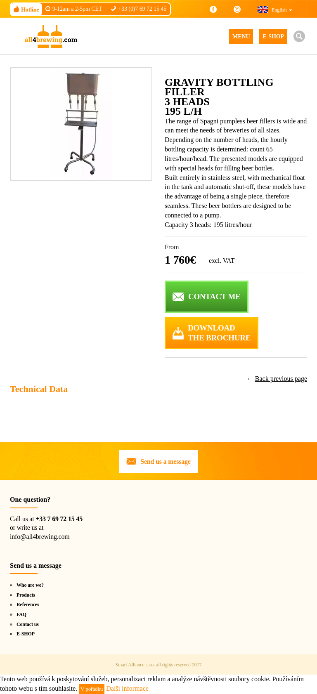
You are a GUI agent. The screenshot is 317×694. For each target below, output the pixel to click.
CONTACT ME (214, 296)
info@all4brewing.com (39, 536)
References (28, 604)
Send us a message (165, 461)
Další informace (127, 688)
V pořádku (91, 689)
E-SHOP (273, 36)
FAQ (21, 614)
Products (26, 595)
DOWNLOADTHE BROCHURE (219, 332)
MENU (241, 36)
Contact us (28, 624)
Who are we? (30, 585)
